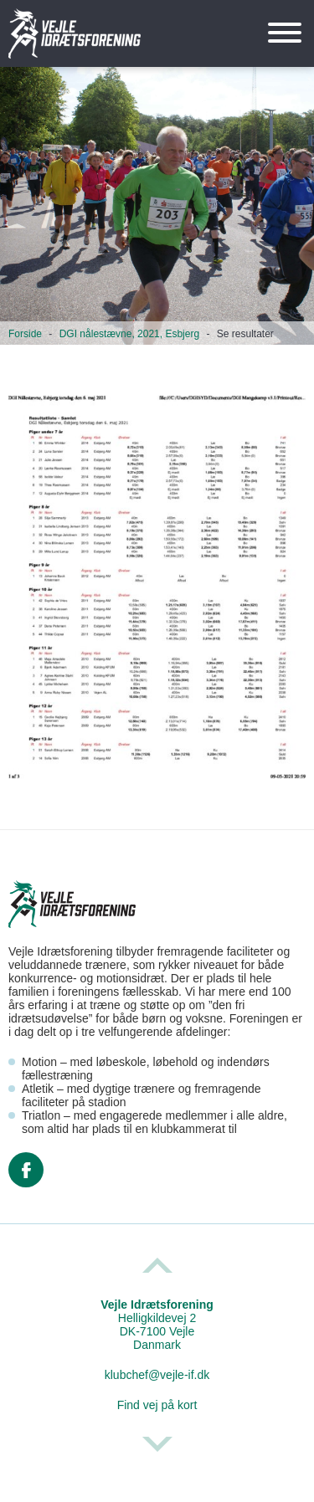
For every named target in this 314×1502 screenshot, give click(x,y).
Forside (25, 334)
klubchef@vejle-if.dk (157, 1375)
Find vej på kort (157, 1405)
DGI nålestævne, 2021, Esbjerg (129, 334)
